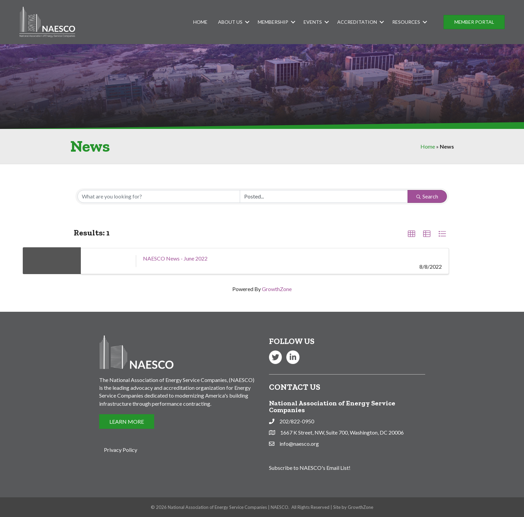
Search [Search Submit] (427, 196)
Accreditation (357, 22)
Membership (273, 22)
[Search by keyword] (158, 196)
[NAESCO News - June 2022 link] (108, 261)
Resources (406, 22)
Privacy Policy (120, 449)
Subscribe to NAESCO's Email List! (309, 467)
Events (313, 22)
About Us (230, 22)
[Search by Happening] (324, 196)
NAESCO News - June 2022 (175, 258)
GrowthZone (277, 289)
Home (200, 22)
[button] (474, 22)
